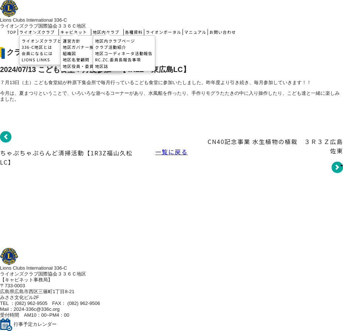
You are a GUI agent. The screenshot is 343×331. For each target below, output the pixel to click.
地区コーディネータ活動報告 (124, 53)
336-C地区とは (37, 47)
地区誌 (101, 66)
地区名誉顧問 (76, 59)
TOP (12, 32)
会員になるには (37, 53)
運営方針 (71, 40)
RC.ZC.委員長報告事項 (118, 59)
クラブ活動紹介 (110, 47)
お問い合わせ (222, 32)
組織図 (69, 53)
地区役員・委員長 (80, 66)
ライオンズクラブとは (44, 40)
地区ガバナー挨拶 (80, 47)
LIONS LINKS (36, 59)
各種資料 (133, 32)
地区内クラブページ (115, 40)
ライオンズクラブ (38, 32)
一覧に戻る (171, 151)
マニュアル (195, 32)
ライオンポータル (163, 32)
